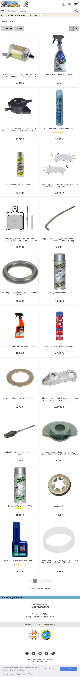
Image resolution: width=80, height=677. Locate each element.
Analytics (33, 674)
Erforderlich (22, 674)
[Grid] (71, 28)
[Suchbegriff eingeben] (40, 11)
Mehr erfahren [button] (20, 670)
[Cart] (76, 4)
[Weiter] (49, 581)
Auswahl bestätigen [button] (51, 669)
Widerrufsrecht (49, 625)
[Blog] (40, 653)
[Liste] (76, 28)
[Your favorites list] (69, 4)
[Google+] (53, 653)
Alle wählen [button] (68, 669)
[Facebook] (27, 653)
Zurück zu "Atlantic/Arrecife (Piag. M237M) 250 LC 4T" (22, 15)
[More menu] (63, 4)
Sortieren (7, 29)
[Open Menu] (3, 11)
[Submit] (76, 11)
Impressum (29, 625)
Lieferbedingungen (40, 661)
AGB (39, 625)
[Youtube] (46, 653)
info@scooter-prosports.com (40, 617)
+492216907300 (39, 607)
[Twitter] (33, 653)
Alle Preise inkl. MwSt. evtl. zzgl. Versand (40, 659)
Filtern (18, 29)
